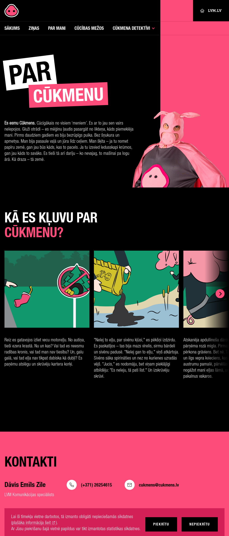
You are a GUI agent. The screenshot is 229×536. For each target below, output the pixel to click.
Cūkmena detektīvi (131, 28)
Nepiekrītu (199, 524)
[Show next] (220, 293)
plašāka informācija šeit (31, 522)
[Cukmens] (11, 10)
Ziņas (34, 28)
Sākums (12, 28)
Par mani (57, 28)
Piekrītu (161, 524)
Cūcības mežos (89, 28)
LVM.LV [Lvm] (211, 11)
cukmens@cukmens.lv (152, 485)
